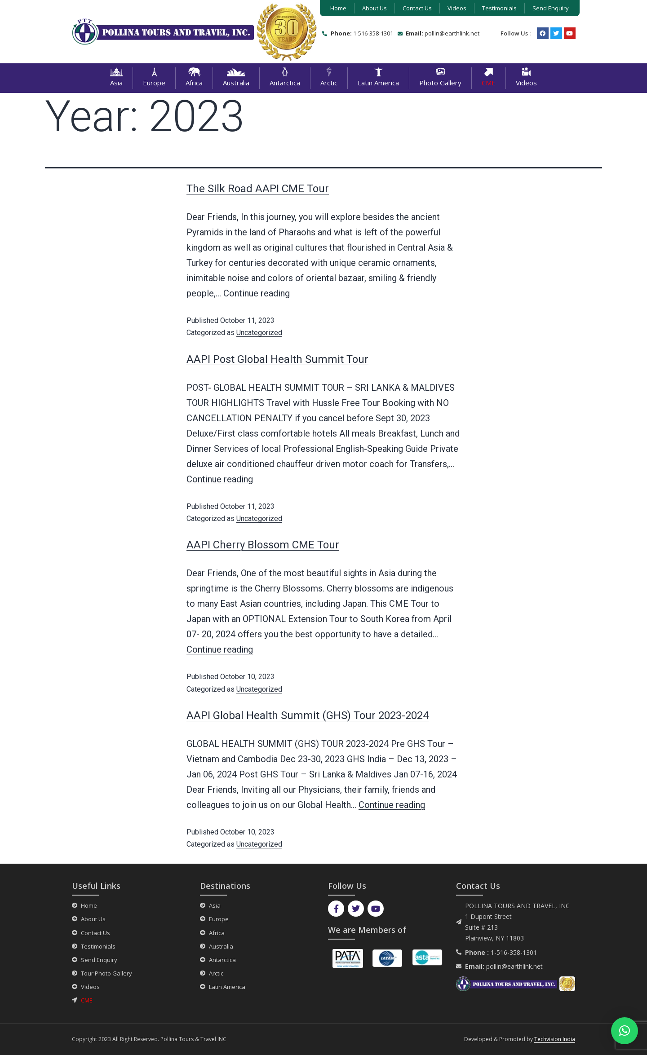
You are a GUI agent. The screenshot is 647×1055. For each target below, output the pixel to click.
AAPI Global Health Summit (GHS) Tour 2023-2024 (307, 715)
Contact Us (417, 8)
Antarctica (285, 78)
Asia (116, 78)
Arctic (328, 78)
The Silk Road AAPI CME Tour (257, 188)
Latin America (378, 78)
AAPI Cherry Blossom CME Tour (262, 545)
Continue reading (256, 293)
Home (338, 8)
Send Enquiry (550, 8)
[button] (624, 1030)
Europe (154, 78)
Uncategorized (259, 332)
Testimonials (499, 8)
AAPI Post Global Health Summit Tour (277, 359)
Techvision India (554, 1039)
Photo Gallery (440, 77)
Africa (194, 78)
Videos (457, 8)
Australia (236, 78)
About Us (374, 8)
